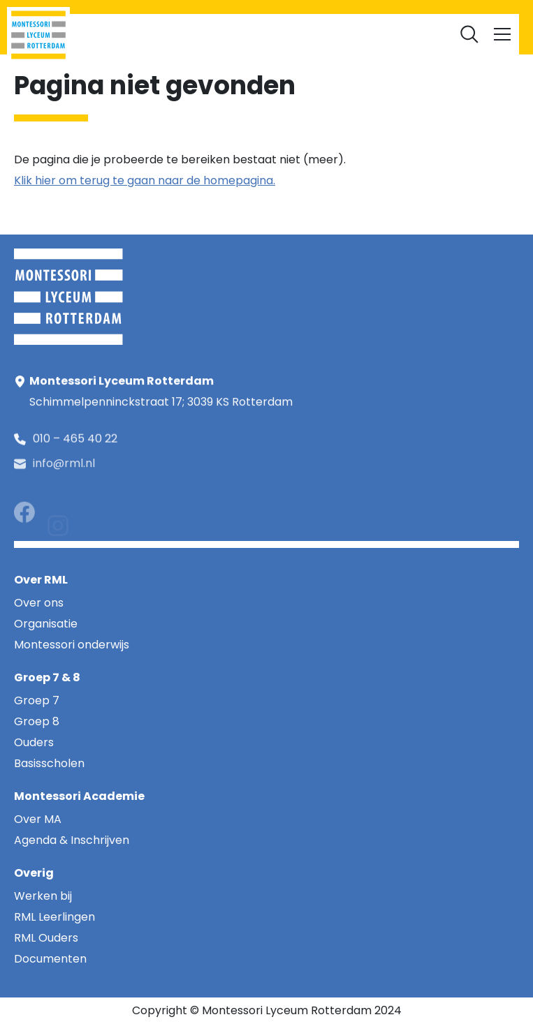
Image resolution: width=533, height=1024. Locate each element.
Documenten (372, 29)
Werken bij (303, 29)
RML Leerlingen (164, 29)
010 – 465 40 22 (75, 441)
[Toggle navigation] (502, 34)
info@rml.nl (64, 469)
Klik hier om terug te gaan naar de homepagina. (144, 180)
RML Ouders (238, 29)
